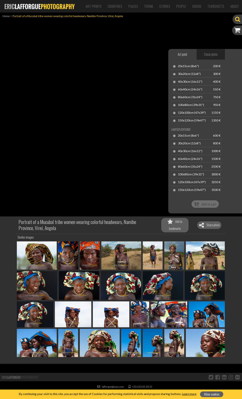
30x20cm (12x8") (189, 73)
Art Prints (94, 6)
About (234, 6)
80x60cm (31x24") (190, 97)
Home (6, 16)
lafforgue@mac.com (110, 386)
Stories (164, 6)
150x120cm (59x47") (192, 120)
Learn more (189, 394)
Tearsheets (215, 6)
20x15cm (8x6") (188, 66)
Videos (196, 6)
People (181, 6)
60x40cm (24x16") (190, 89)
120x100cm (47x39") (192, 112)
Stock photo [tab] (211, 54)
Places (133, 6)
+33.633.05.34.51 (140, 386)
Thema (148, 6)
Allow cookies (212, 394)
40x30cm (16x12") (190, 81)
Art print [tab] (182, 54)
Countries (115, 6)
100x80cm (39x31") (191, 105)
